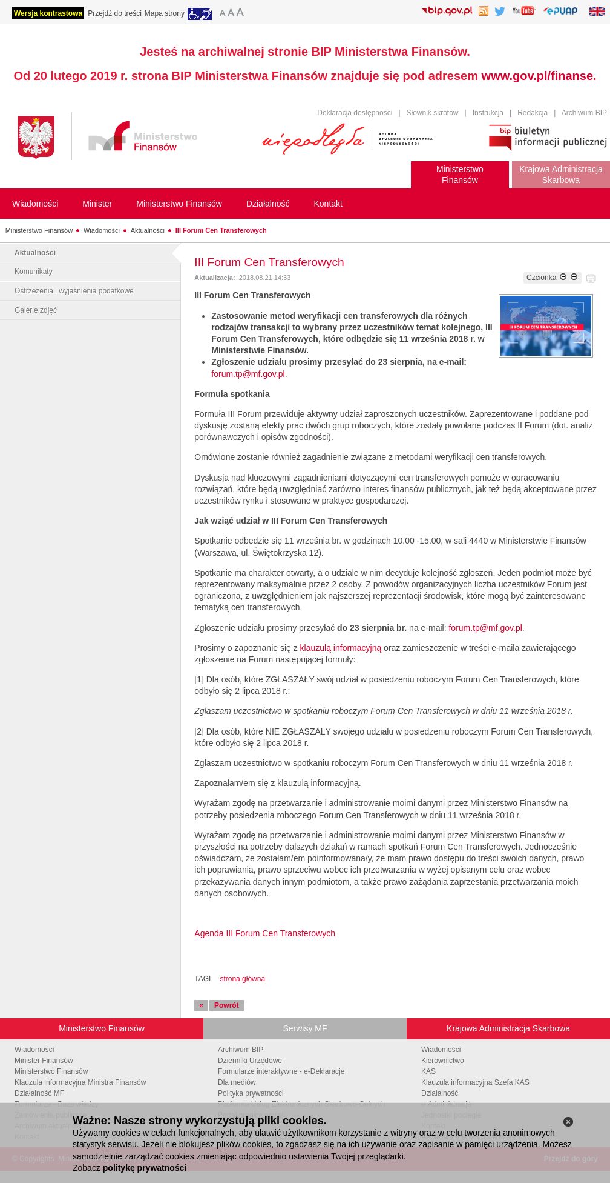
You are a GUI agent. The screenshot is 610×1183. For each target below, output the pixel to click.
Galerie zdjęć (36, 310)
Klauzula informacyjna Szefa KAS (475, 1082)
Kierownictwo (442, 1060)
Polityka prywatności (251, 1093)
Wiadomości (102, 230)
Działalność (439, 1093)
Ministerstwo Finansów (39, 230)
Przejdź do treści (115, 13)
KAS (428, 1071)
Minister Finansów (44, 1060)
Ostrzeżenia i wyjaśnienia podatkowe (74, 291)
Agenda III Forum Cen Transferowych (264, 933)
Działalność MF (39, 1093)
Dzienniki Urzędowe (250, 1060)
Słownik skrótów (433, 112)
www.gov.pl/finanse (537, 75)
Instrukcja (488, 112)
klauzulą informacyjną (340, 648)
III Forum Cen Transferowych (221, 230)
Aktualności (148, 230)
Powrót (226, 1005)
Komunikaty (34, 271)
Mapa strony (165, 13)
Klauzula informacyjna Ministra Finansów (80, 1082)
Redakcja (532, 112)
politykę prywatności (144, 1168)
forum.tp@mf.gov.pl (247, 374)
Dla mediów (237, 1082)
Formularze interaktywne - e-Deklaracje (281, 1071)
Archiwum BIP (584, 112)
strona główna (242, 979)
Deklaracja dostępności (354, 112)
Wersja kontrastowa (48, 13)
